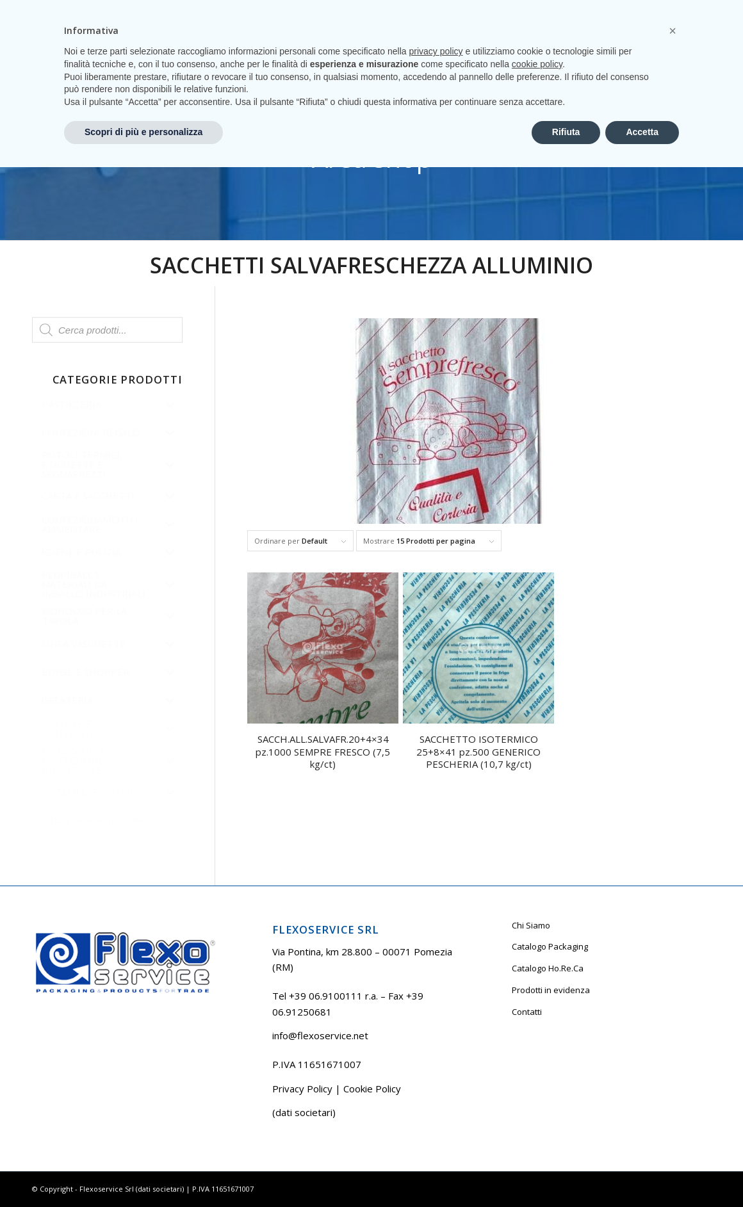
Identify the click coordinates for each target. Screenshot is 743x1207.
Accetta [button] (642, 1172)
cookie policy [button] (537, 1104)
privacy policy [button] (436, 1091)
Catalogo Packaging (550, 946)
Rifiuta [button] (566, 1172)
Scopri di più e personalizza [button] (143, 1172)
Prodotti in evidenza (551, 990)
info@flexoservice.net (320, 1035)
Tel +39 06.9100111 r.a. (71, 9)
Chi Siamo (531, 925)
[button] (672, 1070)
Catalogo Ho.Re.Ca (548, 968)
